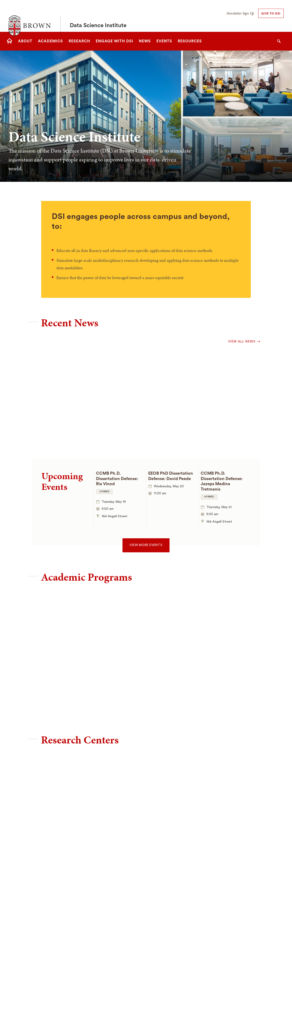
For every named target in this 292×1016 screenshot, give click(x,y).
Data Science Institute (98, 16)
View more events (145, 545)
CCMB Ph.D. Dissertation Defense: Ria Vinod (117, 478)
